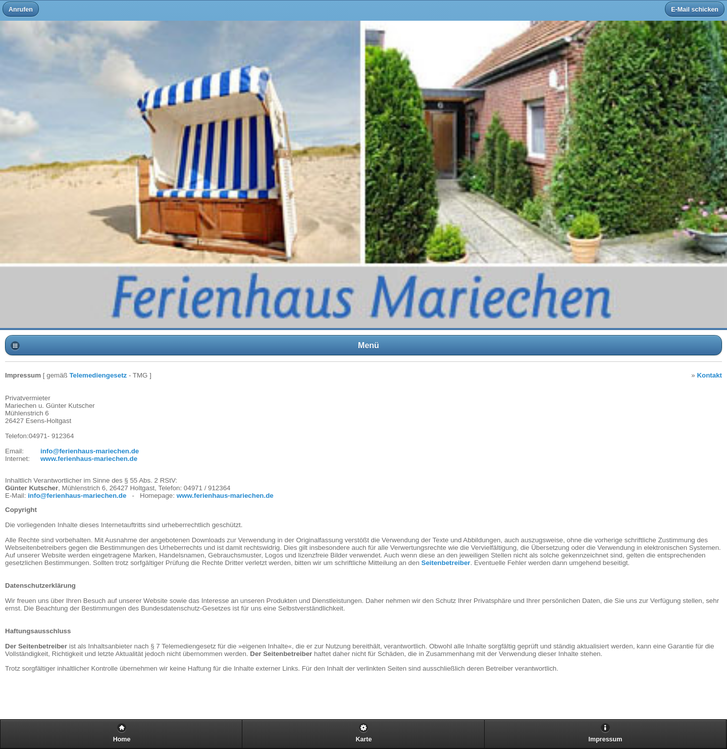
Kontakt (709, 375)
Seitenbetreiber (446, 563)
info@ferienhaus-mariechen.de (89, 451)
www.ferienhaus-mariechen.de (88, 458)
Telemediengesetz (98, 375)
